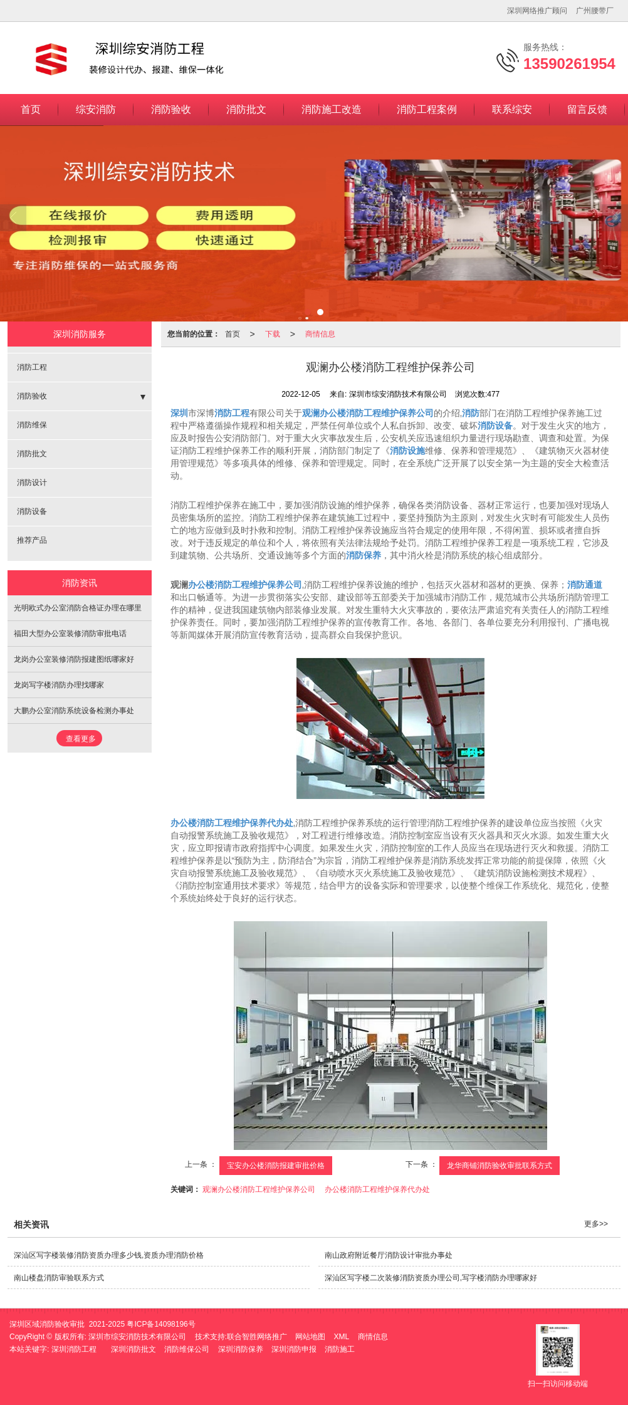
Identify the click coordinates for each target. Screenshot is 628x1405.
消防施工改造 (331, 109)
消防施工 (340, 1349)
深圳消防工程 (74, 1349)
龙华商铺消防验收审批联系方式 (499, 1165)
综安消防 (96, 109)
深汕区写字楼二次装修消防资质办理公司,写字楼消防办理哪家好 (431, 1277)
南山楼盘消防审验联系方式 (59, 1277)
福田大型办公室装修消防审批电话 (70, 633)
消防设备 (32, 511)
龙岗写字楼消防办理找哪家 (59, 685)
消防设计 (32, 482)
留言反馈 (587, 109)
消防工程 (32, 367)
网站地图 (310, 1336)
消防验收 (171, 109)
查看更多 (81, 738)
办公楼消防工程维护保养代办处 (377, 1189)
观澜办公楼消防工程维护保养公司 (258, 1189)
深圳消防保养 (240, 1349)
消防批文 (246, 109)
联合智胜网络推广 (257, 1336)
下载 (272, 334)
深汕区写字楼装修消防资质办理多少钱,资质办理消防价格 (109, 1255)
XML (342, 1336)
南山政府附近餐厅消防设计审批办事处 (389, 1255)
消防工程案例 (427, 109)
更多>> (596, 1224)
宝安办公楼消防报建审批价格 (276, 1165)
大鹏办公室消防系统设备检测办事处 (74, 710)
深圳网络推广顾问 (537, 10)
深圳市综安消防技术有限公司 (137, 1336)
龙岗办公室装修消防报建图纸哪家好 (74, 659)
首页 (31, 109)
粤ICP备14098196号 (161, 1324)
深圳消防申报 (294, 1349)
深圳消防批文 (133, 1349)
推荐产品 (32, 540)
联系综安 (512, 109)
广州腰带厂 (595, 10)
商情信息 (320, 334)
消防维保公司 (186, 1349)
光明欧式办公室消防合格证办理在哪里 (78, 607)
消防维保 (32, 424)
